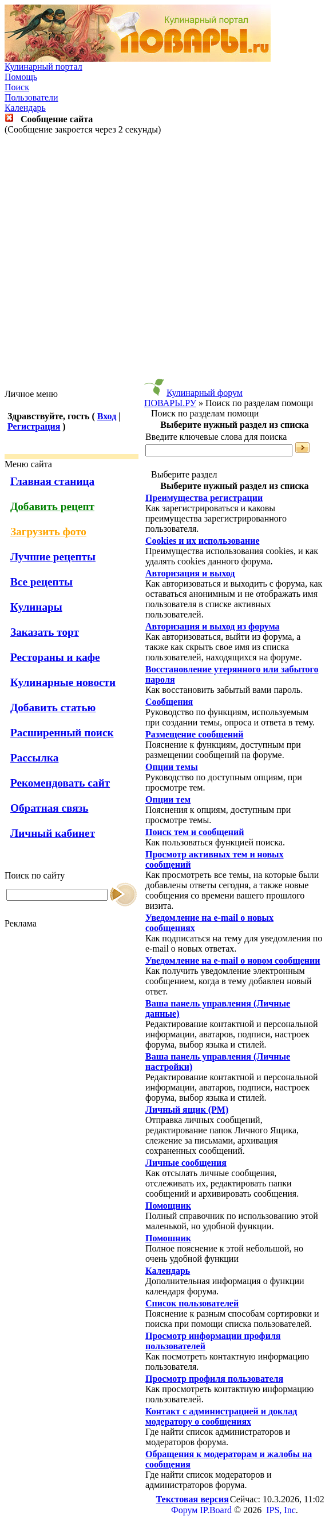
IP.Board (216, 1510)
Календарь (25, 108)
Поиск (17, 87)
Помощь (21, 77)
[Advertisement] (160, 262)
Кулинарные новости (63, 682)
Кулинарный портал (43, 66)
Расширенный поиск (62, 733)
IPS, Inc (281, 1510)
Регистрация (33, 426)
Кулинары (36, 607)
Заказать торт (44, 632)
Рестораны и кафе (55, 657)
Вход (106, 416)
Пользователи (31, 97)
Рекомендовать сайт (60, 783)
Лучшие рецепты (53, 557)
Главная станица (52, 481)
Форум (184, 1510)
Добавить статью (53, 707)
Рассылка (34, 758)
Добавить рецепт (52, 506)
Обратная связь (49, 808)
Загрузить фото (48, 532)
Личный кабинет (52, 833)
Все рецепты (41, 582)
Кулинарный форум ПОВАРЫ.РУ (193, 398)
